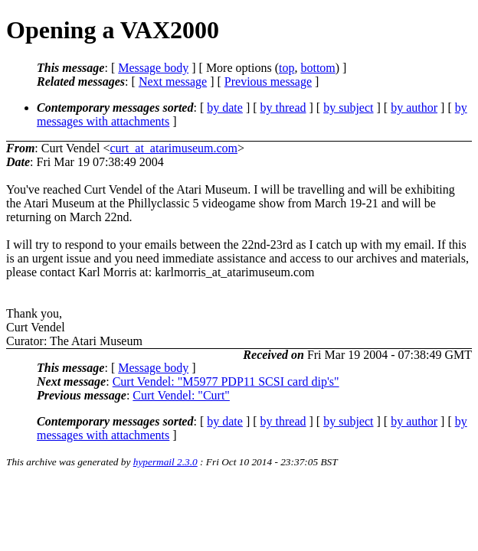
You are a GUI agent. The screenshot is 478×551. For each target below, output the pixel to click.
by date (225, 107)
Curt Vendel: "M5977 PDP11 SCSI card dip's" (226, 381)
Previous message (268, 81)
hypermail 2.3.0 (165, 462)
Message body (153, 67)
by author (414, 107)
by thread (283, 107)
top (286, 67)
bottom (317, 67)
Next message (173, 81)
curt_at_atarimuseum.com (173, 148)
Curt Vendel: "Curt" (181, 395)
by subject (348, 107)
